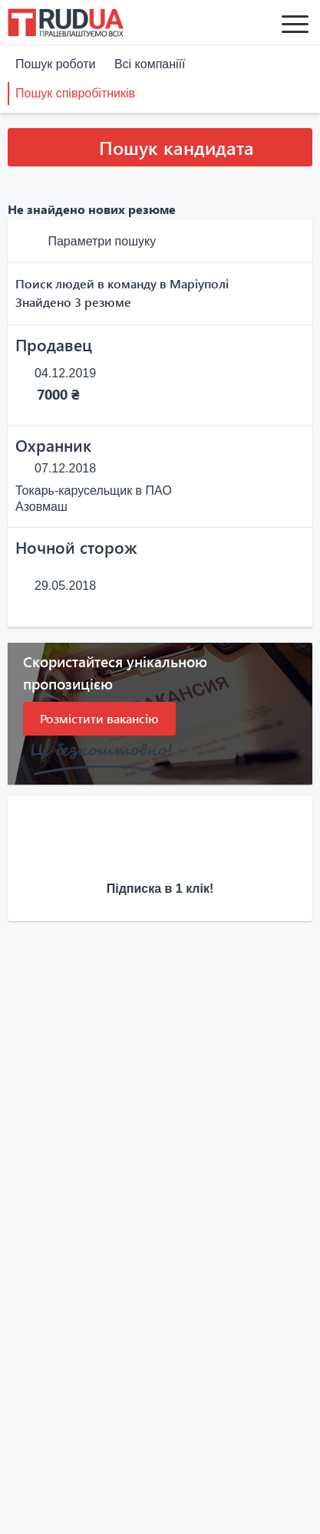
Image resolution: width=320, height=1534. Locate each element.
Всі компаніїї (150, 64)
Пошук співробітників (75, 93)
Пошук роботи (55, 64)
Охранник (53, 445)
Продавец (53, 344)
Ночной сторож (76, 547)
